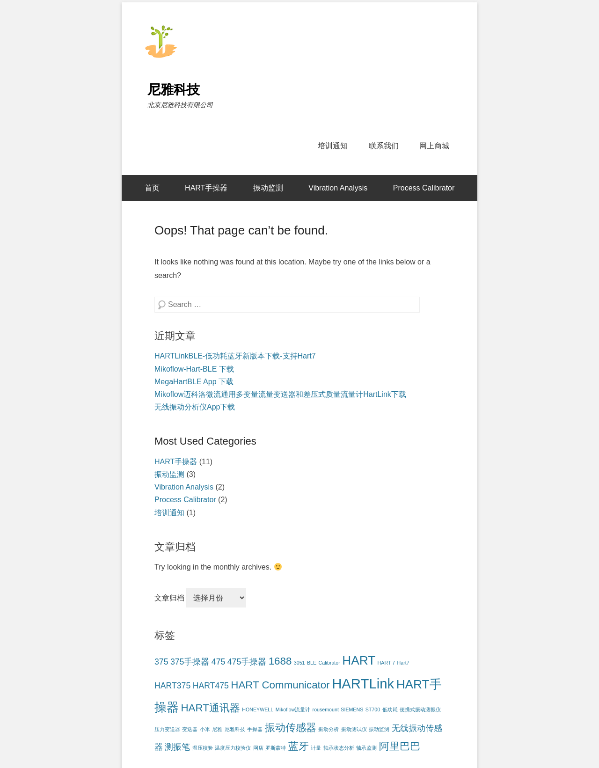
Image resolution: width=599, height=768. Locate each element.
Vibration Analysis (337, 188)
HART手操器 (206, 188)
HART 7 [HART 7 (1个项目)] (386, 663)
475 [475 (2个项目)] (218, 661)
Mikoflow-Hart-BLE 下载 (194, 369)
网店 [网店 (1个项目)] (258, 748)
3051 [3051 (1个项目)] (299, 663)
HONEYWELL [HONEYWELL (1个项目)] (257, 709)
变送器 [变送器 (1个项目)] (189, 729)
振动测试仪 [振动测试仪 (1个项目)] (354, 729)
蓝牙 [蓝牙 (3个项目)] (298, 746)
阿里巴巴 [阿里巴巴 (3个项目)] (399, 746)
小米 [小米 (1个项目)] (205, 729)
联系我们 (384, 146)
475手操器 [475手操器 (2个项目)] (246, 661)
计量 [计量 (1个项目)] (316, 748)
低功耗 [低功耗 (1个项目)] (390, 709)
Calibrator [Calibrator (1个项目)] (329, 663)
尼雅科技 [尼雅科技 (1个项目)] (235, 729)
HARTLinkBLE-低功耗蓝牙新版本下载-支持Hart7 (235, 356)
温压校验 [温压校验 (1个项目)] (202, 748)
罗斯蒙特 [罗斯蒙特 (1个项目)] (275, 748)
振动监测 (268, 188)
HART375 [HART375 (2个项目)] (172, 685)
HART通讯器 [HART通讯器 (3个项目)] (210, 708)
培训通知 (333, 146)
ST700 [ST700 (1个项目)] (372, 709)
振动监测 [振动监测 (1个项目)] (379, 729)
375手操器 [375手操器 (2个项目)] (189, 661)
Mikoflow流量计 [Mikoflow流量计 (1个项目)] (293, 709)
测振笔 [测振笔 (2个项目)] (177, 747)
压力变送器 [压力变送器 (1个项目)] (167, 729)
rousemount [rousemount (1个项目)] (326, 709)
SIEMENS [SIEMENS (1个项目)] (352, 709)
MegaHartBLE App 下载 (194, 382)
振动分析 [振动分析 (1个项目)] (328, 729)
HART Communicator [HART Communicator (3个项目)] (280, 685)
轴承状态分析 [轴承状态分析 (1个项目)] (338, 748)
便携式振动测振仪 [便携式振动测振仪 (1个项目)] (420, 709)
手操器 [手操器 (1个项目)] (255, 729)
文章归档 (169, 598)
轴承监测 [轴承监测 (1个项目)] (366, 748)
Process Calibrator (424, 188)
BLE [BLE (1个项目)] (311, 663)
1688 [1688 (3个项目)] (280, 661)
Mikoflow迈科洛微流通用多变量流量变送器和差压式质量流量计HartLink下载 (280, 394)
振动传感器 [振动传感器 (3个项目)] (290, 727)
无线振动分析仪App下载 (194, 407)
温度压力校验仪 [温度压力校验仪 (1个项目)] (233, 748)
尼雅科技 (173, 89)
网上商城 (434, 146)
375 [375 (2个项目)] (161, 661)
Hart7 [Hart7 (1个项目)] (403, 663)
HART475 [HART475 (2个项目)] (211, 685)
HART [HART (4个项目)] (358, 660)
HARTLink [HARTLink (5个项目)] (363, 683)
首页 (152, 188)
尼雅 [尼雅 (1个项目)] (217, 729)
